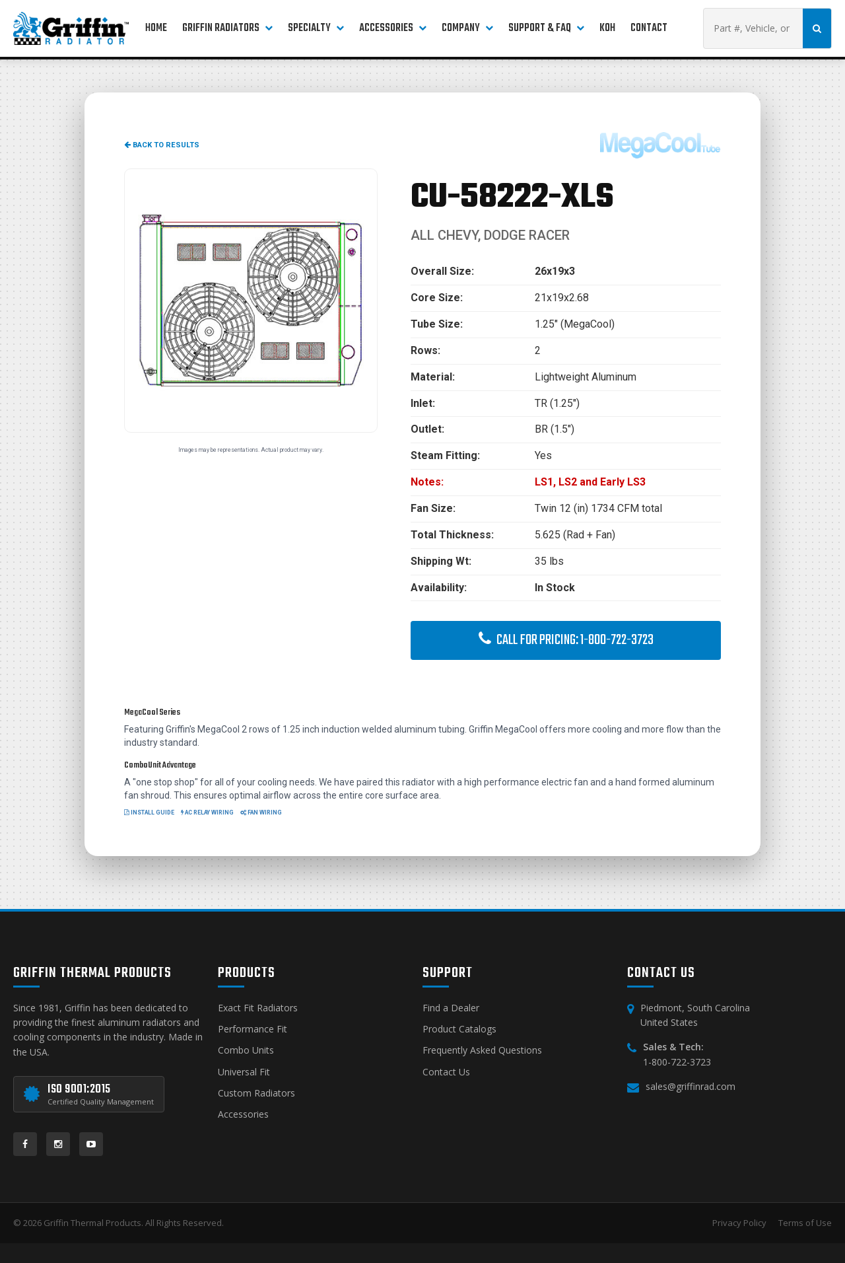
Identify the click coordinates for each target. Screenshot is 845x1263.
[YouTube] (91, 1144)
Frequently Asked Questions (482, 1050)
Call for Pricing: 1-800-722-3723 (566, 640)
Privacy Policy (739, 1223)
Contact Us (446, 1071)
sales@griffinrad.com (690, 1086)
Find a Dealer (450, 1007)
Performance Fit (252, 1029)
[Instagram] (58, 1144)
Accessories (243, 1114)
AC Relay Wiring (207, 812)
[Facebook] (25, 1144)
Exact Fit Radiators (258, 1007)
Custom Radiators (256, 1093)
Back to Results (161, 145)
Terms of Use (805, 1223)
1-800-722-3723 (677, 1062)
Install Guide (149, 812)
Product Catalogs (459, 1029)
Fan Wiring (261, 812)
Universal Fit (244, 1071)
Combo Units (246, 1050)
